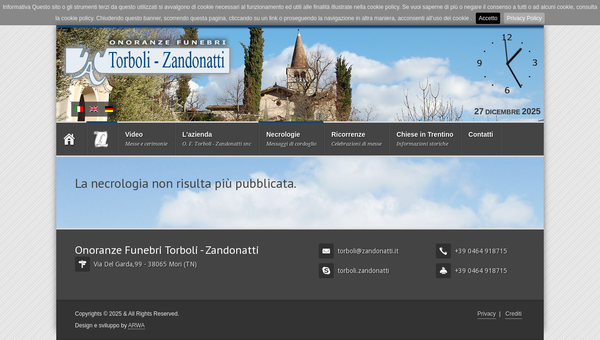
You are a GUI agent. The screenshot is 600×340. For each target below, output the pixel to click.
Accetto (488, 18)
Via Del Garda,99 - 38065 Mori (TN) (136, 264)
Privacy (487, 313)
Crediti (513, 313)
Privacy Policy (524, 18)
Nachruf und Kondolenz (108, 109)
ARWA (136, 325)
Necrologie (78, 109)
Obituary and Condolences (93, 109)
